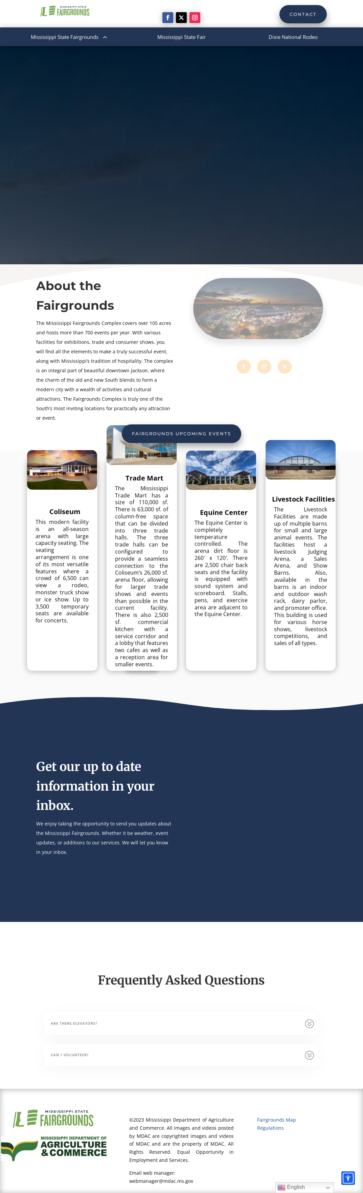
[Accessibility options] (348, 1178)
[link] (167, 17)
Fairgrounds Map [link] (276, 1120)
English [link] (291, 1188)
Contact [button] (303, 14)
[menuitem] (69, 37)
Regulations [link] (270, 1128)
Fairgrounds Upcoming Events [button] (181, 433)
